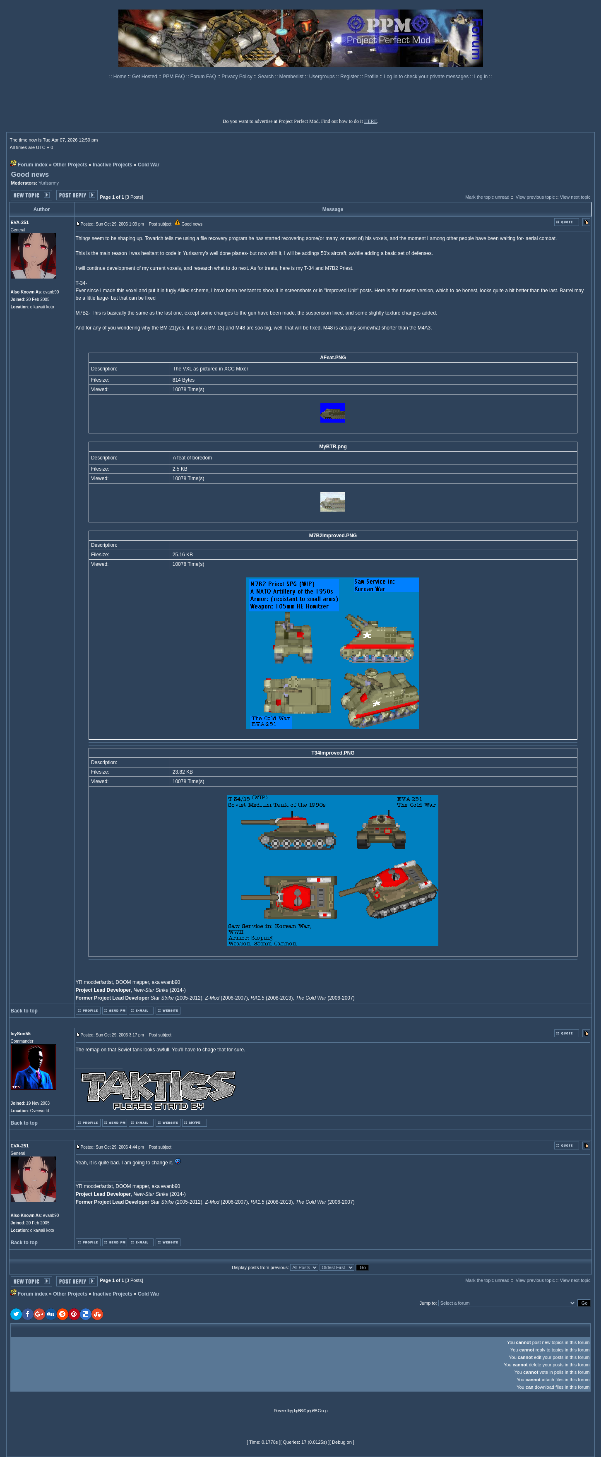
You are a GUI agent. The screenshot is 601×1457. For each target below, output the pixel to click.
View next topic (575, 197)
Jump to (427, 1303)
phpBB (297, 1411)
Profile (372, 76)
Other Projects (70, 165)
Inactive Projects (112, 165)
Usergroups (322, 76)
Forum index (33, 165)
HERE (370, 121)
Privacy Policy (237, 76)
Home (120, 76)
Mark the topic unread (487, 197)
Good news (30, 174)
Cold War (148, 165)
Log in (481, 76)
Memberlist (292, 76)
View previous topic (535, 197)
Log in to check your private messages (427, 76)
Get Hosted (145, 76)
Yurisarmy (48, 182)
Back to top (24, 1011)
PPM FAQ (174, 76)
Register (350, 76)
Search (266, 76)
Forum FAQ (203, 76)
